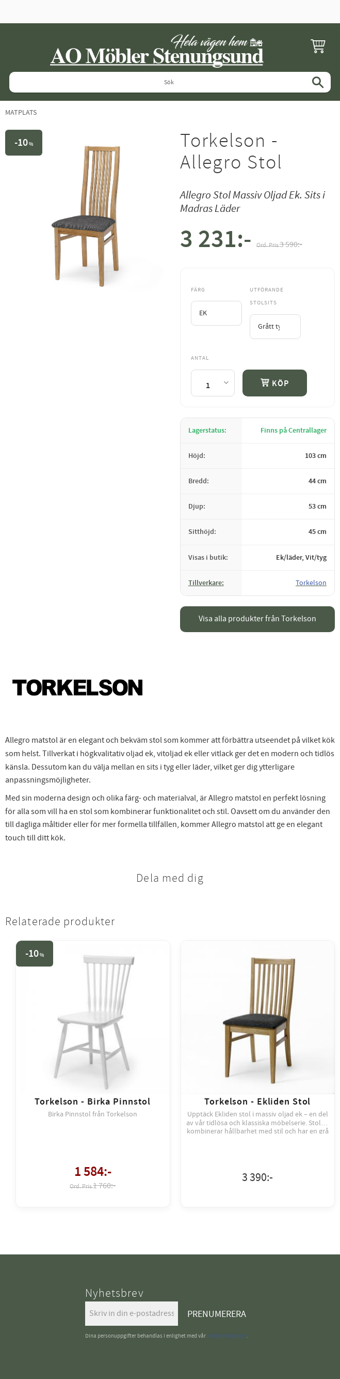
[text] (215, 242)
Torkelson (311, 583)
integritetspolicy (227, 1336)
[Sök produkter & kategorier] (170, 82)
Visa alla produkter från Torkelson (257, 619)
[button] (318, 45)
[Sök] (318, 82)
